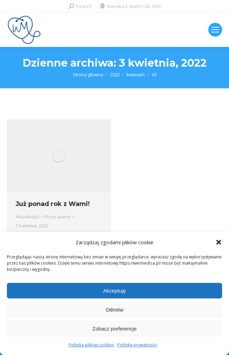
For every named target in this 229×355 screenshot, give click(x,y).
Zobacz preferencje (114, 329)
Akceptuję (114, 291)
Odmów (114, 310)
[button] (218, 242)
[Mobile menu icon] (215, 30)
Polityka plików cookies (91, 345)
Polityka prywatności (137, 345)
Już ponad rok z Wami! (53, 204)
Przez (57, 217)
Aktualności (27, 217)
